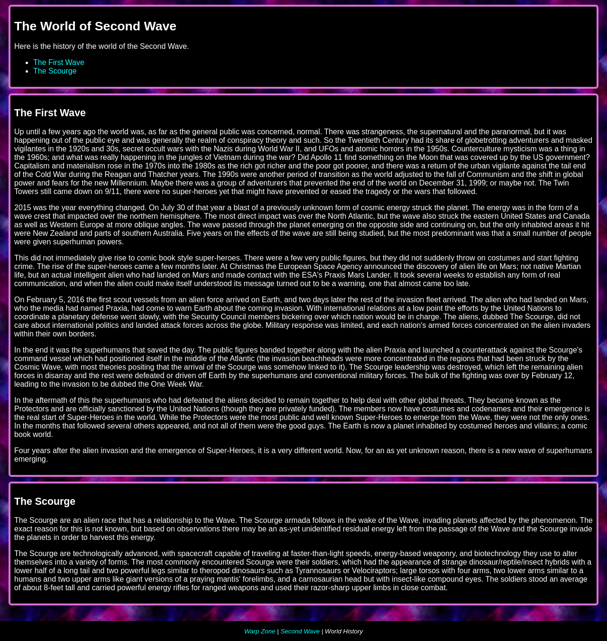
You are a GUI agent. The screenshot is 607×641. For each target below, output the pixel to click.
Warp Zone (260, 631)
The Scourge (55, 71)
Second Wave (300, 631)
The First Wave (58, 62)
